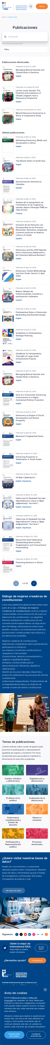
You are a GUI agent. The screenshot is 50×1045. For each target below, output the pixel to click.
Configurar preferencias (36, 1035)
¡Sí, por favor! (41, 948)
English (18, 76)
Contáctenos (37, 960)
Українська (26, 481)
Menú (42, 6)
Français (19, 213)
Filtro (6, 49)
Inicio (4, 17)
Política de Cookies (19, 998)
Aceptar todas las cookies (14, 1035)
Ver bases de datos (13, 891)
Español (19, 188)
